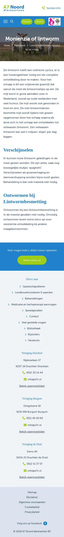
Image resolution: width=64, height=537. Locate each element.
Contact (34, 316)
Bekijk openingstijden (32, 386)
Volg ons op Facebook (32, 523)
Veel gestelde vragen (34, 322)
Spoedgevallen (51, 8)
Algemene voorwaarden (32, 502)
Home (7, 45)
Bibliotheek (19, 45)
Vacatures (34, 340)
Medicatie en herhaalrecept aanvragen (33, 304)
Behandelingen (34, 298)
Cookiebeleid (32, 507)
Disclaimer (32, 497)
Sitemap (32, 492)
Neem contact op (32, 260)
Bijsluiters (34, 334)
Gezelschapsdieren (34, 286)
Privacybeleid (32, 512)
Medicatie (27, 21)
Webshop (39, 21)
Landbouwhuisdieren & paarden (34, 292)
